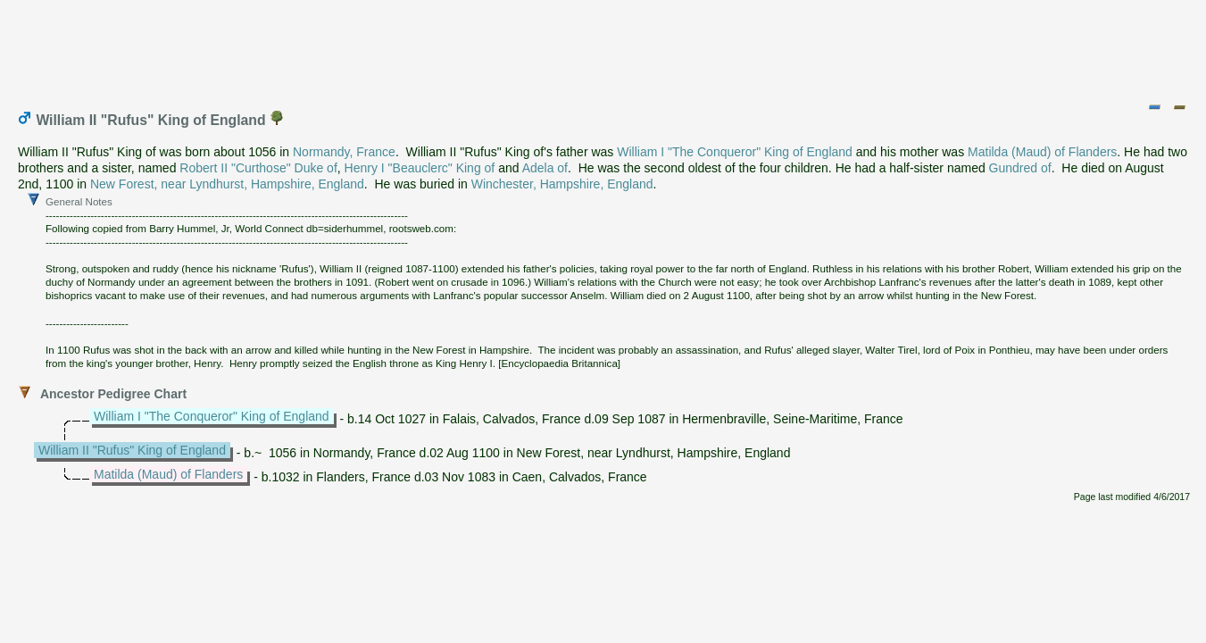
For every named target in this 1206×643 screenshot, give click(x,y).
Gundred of (1020, 168)
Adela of (545, 168)
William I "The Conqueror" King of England (735, 152)
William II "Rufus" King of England (132, 450)
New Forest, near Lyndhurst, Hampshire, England (227, 184)
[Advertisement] (604, 47)
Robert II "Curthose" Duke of (258, 168)
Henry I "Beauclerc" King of (420, 168)
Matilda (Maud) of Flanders (1042, 152)
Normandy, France (344, 152)
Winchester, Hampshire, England (562, 184)
